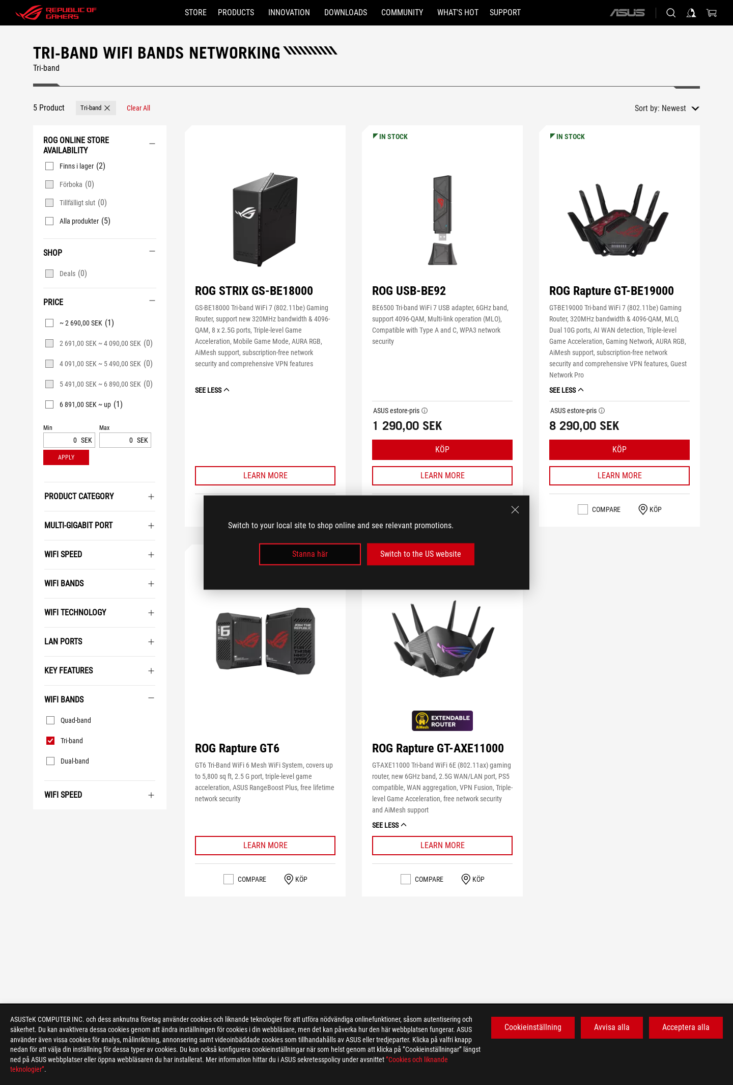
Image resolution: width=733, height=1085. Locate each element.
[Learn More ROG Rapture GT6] (265, 845)
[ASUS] (627, 12)
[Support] (523, 12)
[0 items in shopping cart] (712, 12)
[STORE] (177, 12)
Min (47, 428)
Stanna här (310, 554)
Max (104, 428)
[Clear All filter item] (138, 108)
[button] (96, 108)
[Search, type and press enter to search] (671, 12)
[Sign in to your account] (691, 12)
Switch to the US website (420, 554)
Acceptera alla (686, 1027)
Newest (674, 108)
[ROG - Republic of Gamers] (56, 12)
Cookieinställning (532, 1027)
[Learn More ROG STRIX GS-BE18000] (265, 476)
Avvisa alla (612, 1027)
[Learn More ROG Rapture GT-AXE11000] (442, 845)
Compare (606, 509)
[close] (515, 510)
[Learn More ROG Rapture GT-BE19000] (619, 476)
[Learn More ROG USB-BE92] (442, 476)
